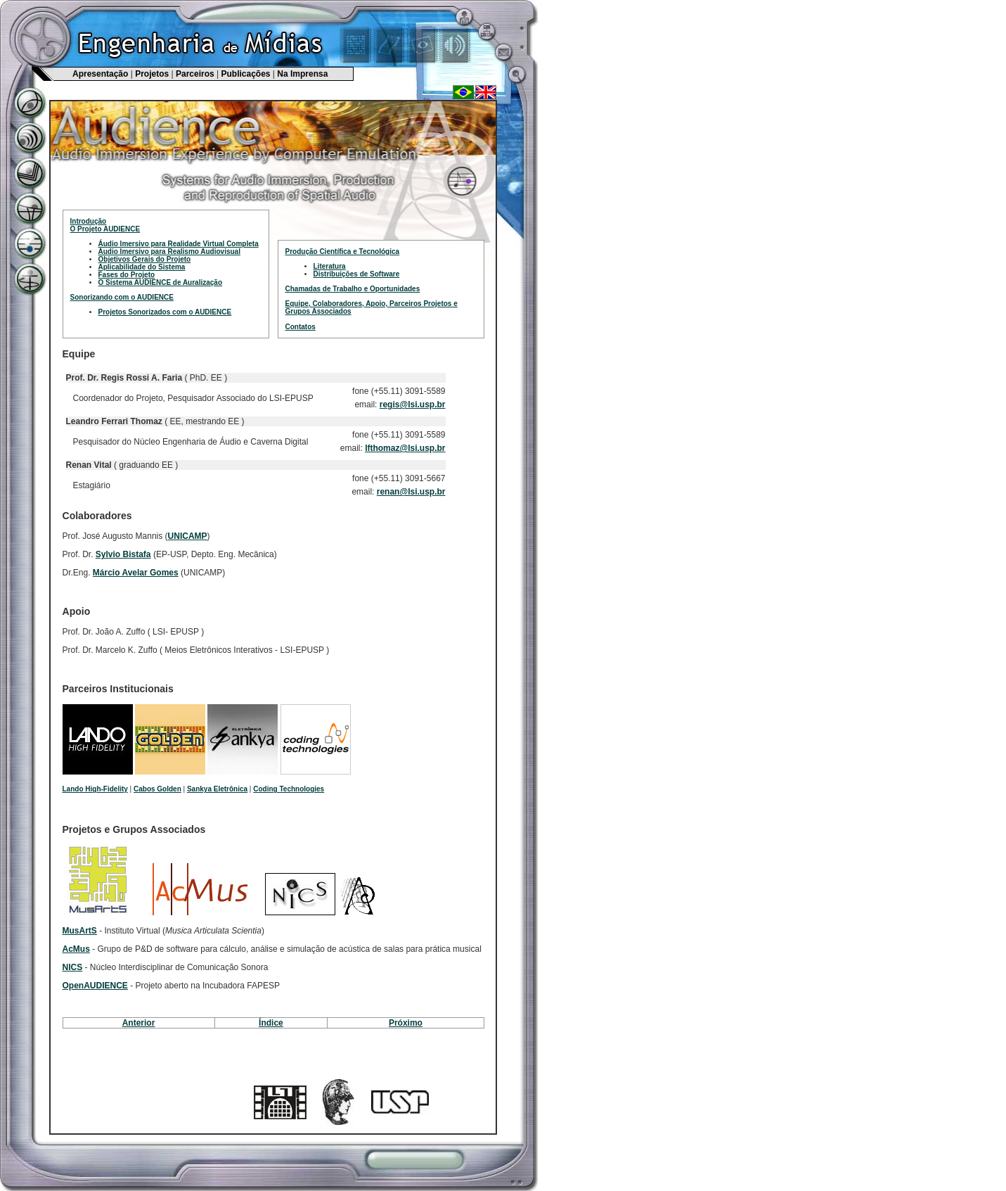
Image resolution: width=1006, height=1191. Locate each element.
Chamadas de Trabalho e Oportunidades (352, 289)
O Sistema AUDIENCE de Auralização (160, 282)
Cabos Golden (157, 789)
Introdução (88, 221)
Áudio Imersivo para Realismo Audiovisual (169, 251)
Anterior (138, 1023)
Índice (271, 1023)
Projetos (152, 74)
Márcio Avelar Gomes (136, 573)
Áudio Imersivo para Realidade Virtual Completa (178, 244)
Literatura (330, 266)
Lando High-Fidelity (95, 789)
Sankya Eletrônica (217, 789)
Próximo (406, 1023)
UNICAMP (187, 536)
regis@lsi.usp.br (413, 404)
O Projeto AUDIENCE (105, 229)
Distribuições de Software (357, 274)
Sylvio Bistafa (123, 554)
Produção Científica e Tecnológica (342, 251)
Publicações (245, 74)
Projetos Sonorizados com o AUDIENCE (165, 312)
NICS (73, 967)
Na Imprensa (302, 74)
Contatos (300, 327)
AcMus (76, 949)
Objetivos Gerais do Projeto (144, 259)
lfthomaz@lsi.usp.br (405, 448)
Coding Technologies (288, 789)
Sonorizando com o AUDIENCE (122, 297)
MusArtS (80, 931)
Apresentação (100, 74)
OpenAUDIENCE (95, 986)
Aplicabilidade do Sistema (142, 267)
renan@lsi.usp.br (411, 492)
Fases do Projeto (126, 275)
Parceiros (195, 74)
